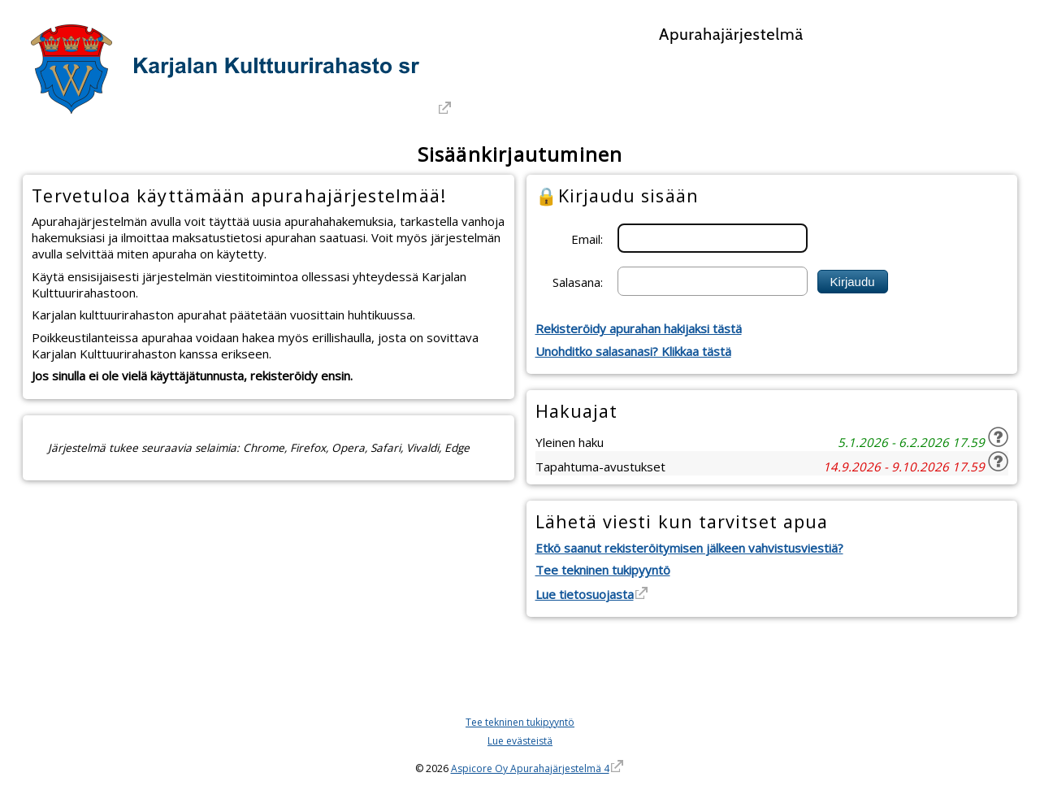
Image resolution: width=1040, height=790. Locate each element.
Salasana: (577, 281)
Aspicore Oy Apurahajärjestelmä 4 (530, 768)
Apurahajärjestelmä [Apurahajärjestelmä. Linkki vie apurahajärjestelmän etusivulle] (731, 34)
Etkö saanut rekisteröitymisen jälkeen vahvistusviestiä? (689, 548)
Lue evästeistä (520, 741)
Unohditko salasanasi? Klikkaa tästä (633, 351)
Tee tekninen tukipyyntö (602, 570)
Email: (587, 238)
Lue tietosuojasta (584, 594)
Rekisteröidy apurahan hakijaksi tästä (638, 328)
